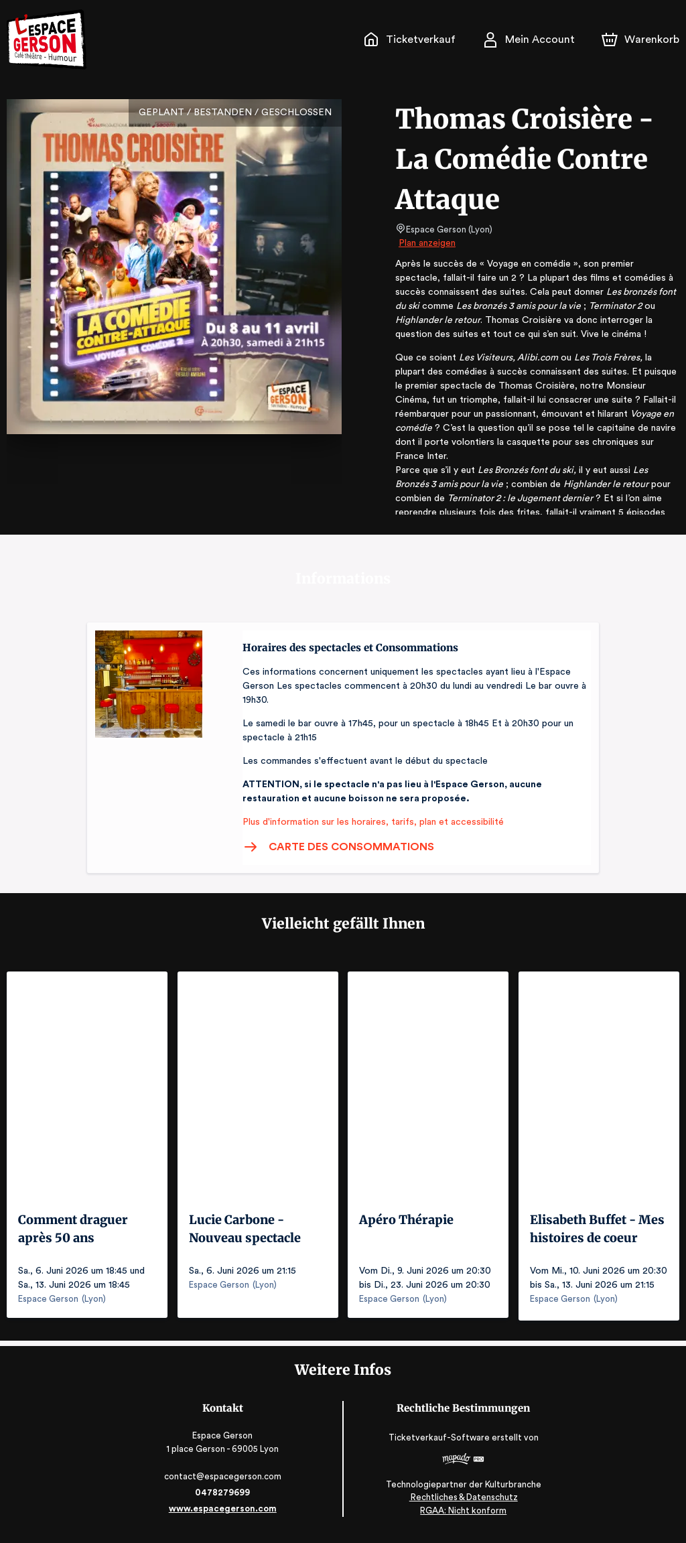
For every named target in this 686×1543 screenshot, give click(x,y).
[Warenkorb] (641, 39)
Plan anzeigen (428, 243)
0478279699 (224, 1498)
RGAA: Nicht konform (462, 1517)
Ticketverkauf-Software (439, 1443)
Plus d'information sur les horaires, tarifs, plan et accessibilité (369, 822)
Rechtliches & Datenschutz (461, 1503)
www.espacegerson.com (224, 1515)
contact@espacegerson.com (224, 1482)
